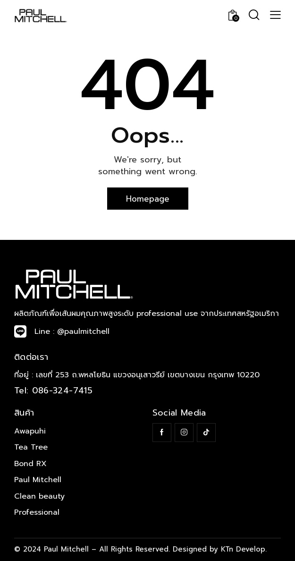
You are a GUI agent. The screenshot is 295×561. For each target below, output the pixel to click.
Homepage (147, 199)
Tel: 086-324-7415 (53, 390)
